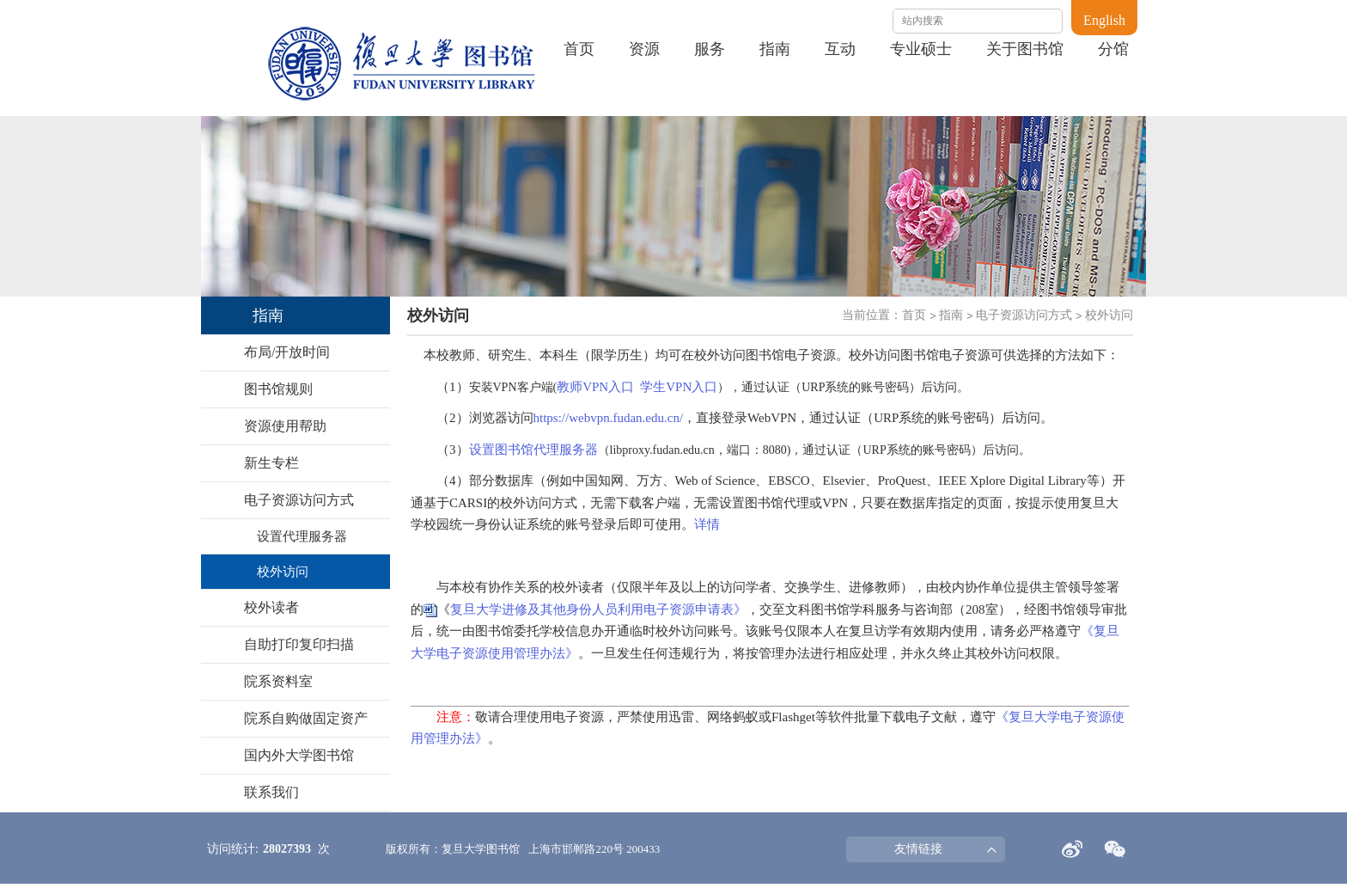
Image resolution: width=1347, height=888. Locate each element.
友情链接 (918, 848)
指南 (774, 49)
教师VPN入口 (595, 387)
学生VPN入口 (678, 387)
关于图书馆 (1025, 49)
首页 (579, 49)
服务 (709, 49)
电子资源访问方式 (1024, 315)
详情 (707, 524)
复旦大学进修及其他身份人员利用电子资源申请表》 (598, 609)
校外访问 (1109, 315)
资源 (644, 49)
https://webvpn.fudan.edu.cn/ (608, 418)
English (1104, 20)
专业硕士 (921, 49)
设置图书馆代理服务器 (533, 449)
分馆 (1113, 49)
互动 (840, 49)
